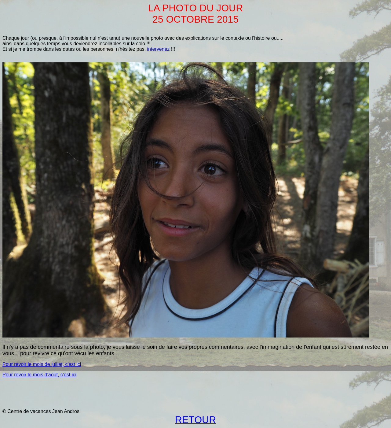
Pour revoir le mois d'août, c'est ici (39, 374)
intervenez (158, 49)
